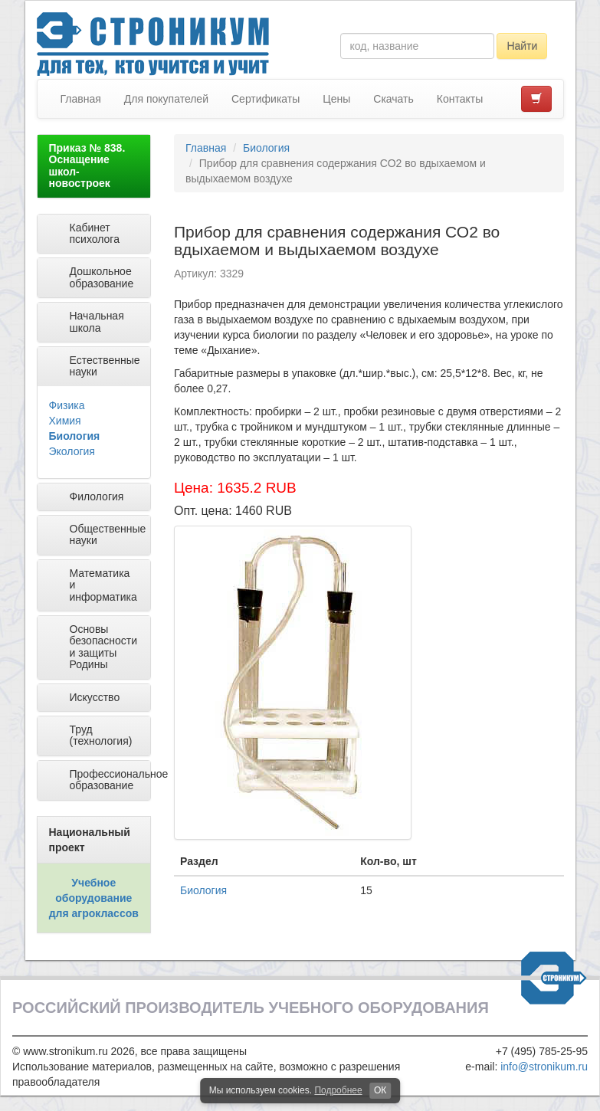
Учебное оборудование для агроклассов (94, 898)
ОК (380, 1090)
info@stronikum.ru (544, 1066)
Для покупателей (166, 99)
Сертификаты (265, 99)
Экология (72, 451)
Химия (65, 421)
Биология (74, 436)
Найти (522, 46)
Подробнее (338, 1090)
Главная (81, 99)
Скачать (393, 99)
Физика (67, 405)
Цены (336, 99)
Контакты (460, 99)
